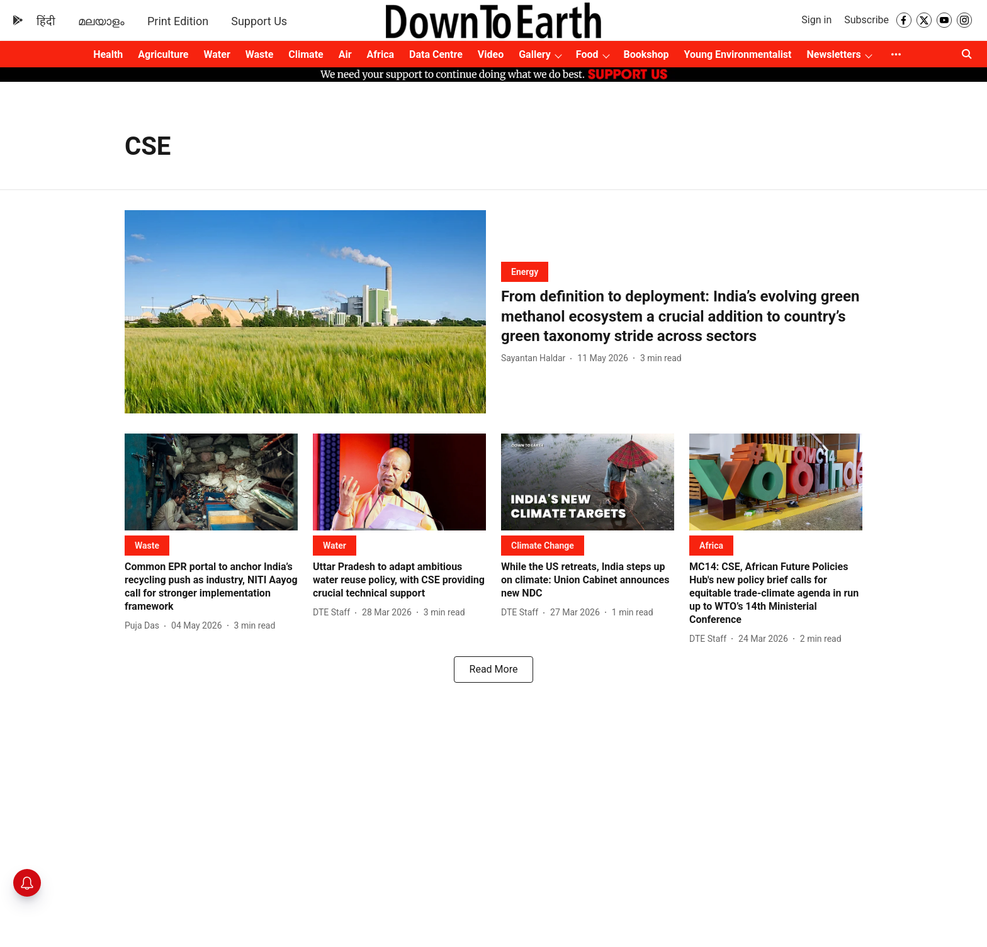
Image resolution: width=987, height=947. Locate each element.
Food (587, 54)
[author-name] (535, 358)
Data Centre (436, 54)
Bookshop (646, 54)
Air (345, 54)
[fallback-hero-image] (305, 311)
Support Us (259, 21)
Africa (380, 54)
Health (108, 54)
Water (217, 54)
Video (491, 54)
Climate (305, 54)
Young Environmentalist (738, 54)
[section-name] (524, 271)
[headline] (681, 316)
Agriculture (163, 54)
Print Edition (177, 21)
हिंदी (46, 21)
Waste (259, 54)
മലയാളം (101, 21)
